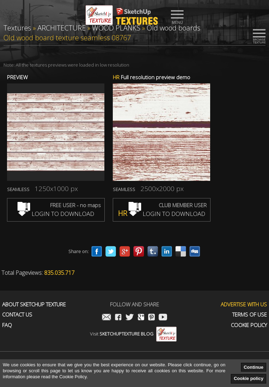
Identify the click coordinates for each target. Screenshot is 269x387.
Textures (17, 28)
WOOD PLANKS (116, 28)
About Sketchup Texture (34, 304)
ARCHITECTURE (61, 28)
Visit (133, 334)
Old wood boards (173, 28)
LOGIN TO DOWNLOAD (56, 214)
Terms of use (249, 314)
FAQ (7, 325)
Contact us (17, 314)
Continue (253, 367)
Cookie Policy (249, 325)
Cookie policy (248, 378)
